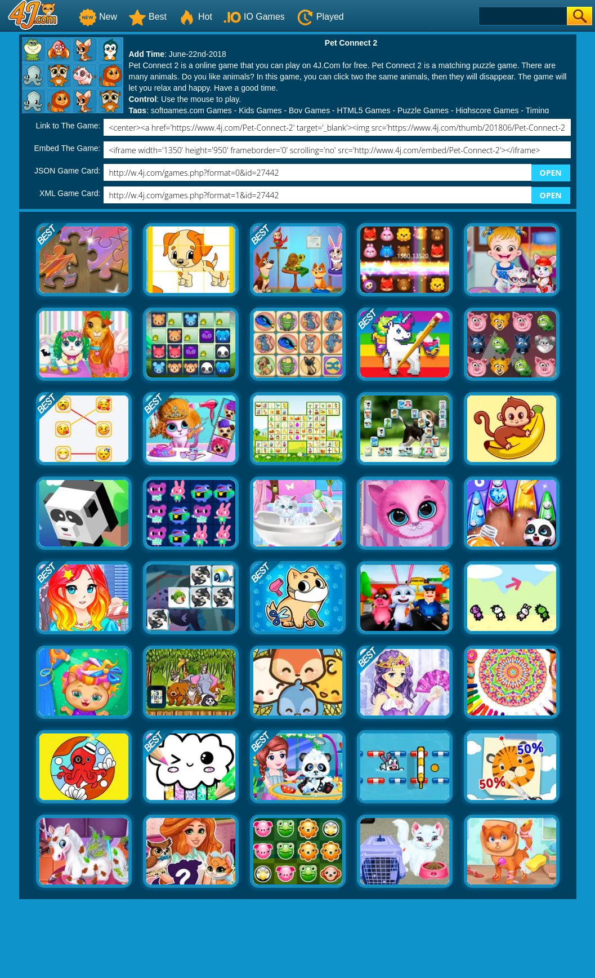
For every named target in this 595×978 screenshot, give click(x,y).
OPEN (551, 172)
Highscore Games (486, 110)
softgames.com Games (191, 110)
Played (320, 16)
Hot (195, 16)
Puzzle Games (423, 110)
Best (147, 16)
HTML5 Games (364, 110)
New (98, 16)
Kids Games (260, 110)
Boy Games (309, 110)
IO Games (254, 16)
